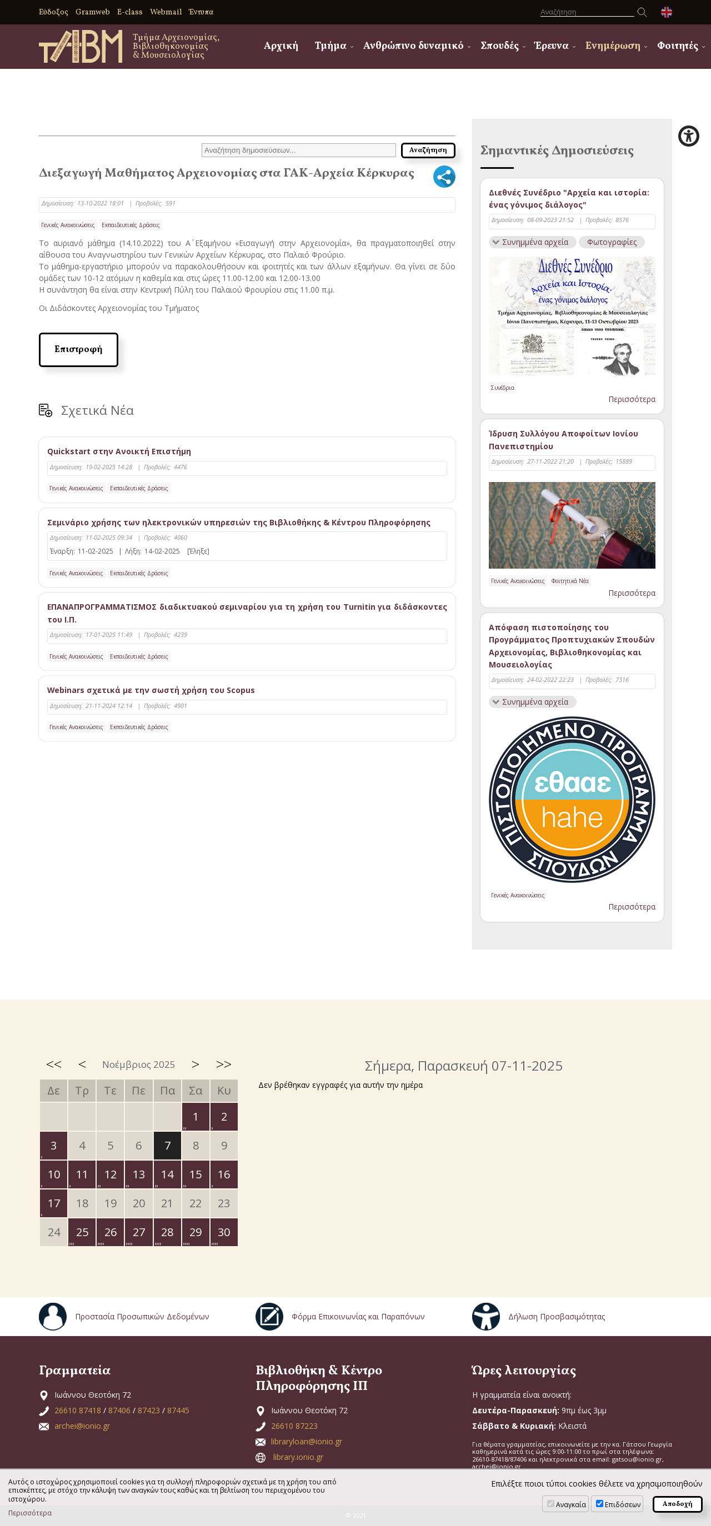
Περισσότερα (631, 399)
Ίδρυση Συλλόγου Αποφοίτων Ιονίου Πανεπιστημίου (563, 440)
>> (224, 1064)
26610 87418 (77, 1410)
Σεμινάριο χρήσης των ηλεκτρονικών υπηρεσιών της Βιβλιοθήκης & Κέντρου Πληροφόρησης (238, 522)
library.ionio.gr (298, 1457)
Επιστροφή (78, 350)
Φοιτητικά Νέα (570, 581)
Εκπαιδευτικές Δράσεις (131, 225)
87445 (178, 1410)
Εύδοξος (53, 12)
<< (54, 1064)
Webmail (166, 12)
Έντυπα (201, 12)
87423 (149, 1410)
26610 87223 (294, 1425)
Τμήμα (331, 46)
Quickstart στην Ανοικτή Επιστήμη (119, 451)
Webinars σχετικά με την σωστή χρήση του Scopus (151, 690)
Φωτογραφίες (612, 242)
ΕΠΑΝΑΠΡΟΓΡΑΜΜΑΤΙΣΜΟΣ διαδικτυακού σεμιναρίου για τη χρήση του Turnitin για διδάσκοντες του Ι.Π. (247, 613)
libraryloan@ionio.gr (306, 1441)
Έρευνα (552, 46)
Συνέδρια (502, 387)
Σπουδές (499, 46)
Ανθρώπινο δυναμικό (413, 46)
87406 (119, 1410)
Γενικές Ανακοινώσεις (68, 225)
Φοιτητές (677, 46)
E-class (130, 12)
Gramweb (93, 12)
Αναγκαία (571, 1504)
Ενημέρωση (612, 46)
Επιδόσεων (622, 1504)
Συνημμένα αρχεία (535, 242)
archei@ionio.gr (82, 1425)
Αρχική (281, 46)
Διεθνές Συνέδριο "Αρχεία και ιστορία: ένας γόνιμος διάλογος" (569, 198)
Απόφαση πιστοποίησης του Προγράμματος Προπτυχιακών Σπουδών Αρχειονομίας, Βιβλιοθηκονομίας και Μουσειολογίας (572, 646)
